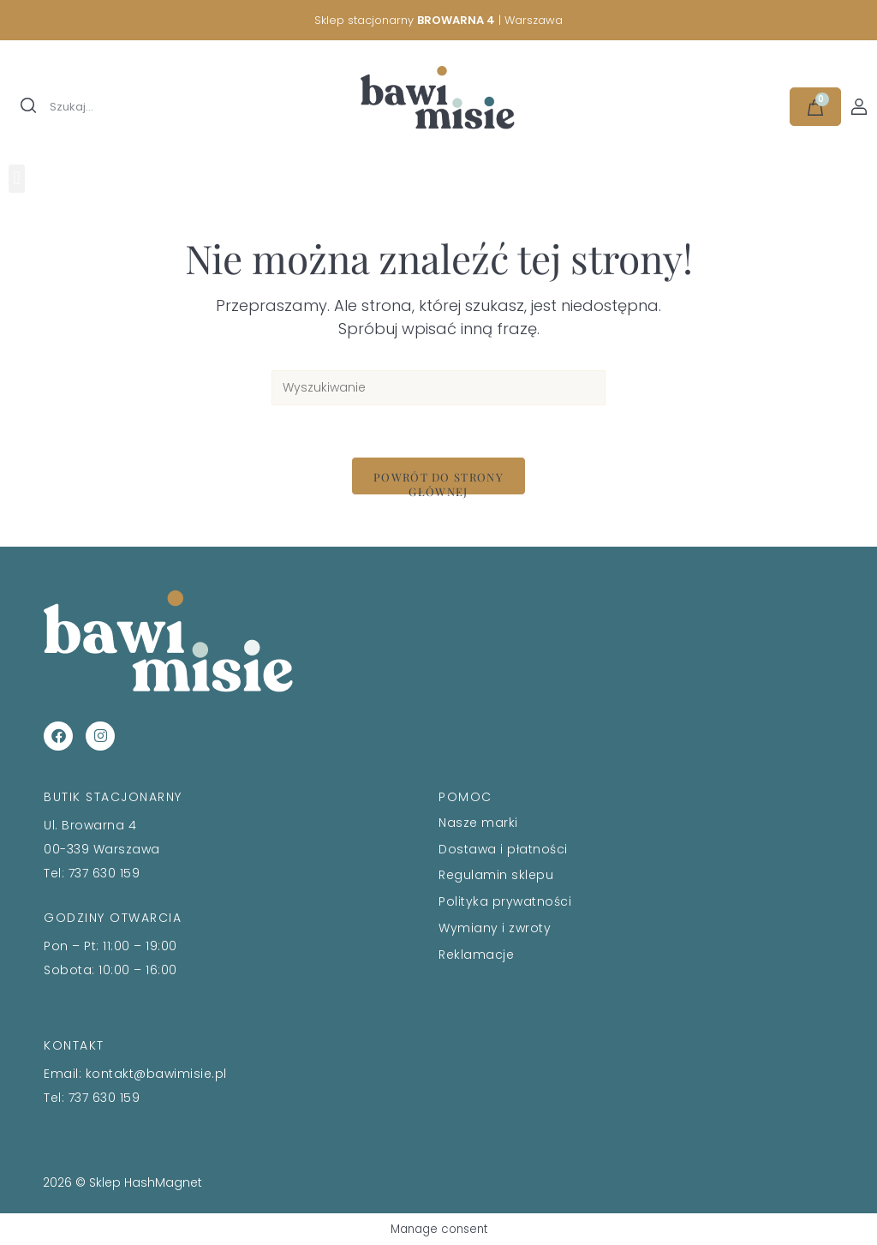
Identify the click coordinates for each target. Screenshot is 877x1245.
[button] (17, 179)
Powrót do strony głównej (438, 482)
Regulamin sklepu (495, 874)
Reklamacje (476, 954)
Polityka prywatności (504, 901)
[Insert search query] (438, 387)
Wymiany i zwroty (494, 928)
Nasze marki (478, 822)
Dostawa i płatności (503, 849)
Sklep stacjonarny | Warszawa (438, 20)
